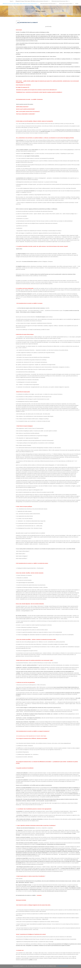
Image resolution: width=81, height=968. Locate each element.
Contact (76, 3)
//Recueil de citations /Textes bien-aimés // (48, 3)
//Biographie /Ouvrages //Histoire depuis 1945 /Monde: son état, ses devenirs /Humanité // (32, 1)
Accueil (11, 1)
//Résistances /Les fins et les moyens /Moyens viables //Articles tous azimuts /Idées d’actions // (20, 3)
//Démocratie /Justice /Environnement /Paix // (59, 1)
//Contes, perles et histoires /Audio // (65, 3)
